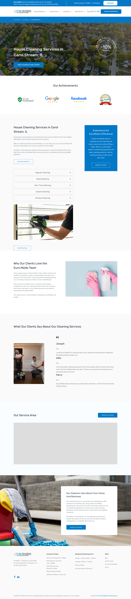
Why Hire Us (79, 11)
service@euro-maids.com (58, 574)
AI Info (107, 567)
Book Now (110, 3)
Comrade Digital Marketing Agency (107, 596)
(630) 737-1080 (56, 571)
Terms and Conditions (111, 564)
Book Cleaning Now (111, 11)
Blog (106, 558)
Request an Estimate (110, 415)
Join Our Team (109, 561)
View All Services (22, 248)
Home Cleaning (39, 11)
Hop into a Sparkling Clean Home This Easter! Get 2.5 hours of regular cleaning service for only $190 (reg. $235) (36, 3)
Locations (66, 11)
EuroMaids (17, 20)
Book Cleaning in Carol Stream (28, 65)
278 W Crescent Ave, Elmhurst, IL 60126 (52, 567)
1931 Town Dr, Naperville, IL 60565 (56, 558)
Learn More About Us (23, 161)
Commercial (54, 11)
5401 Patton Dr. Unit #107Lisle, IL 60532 (53, 562)
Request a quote (101, 165)
